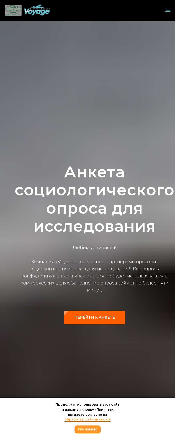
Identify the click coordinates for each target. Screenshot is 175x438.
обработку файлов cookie (87, 419)
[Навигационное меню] (167, 10)
